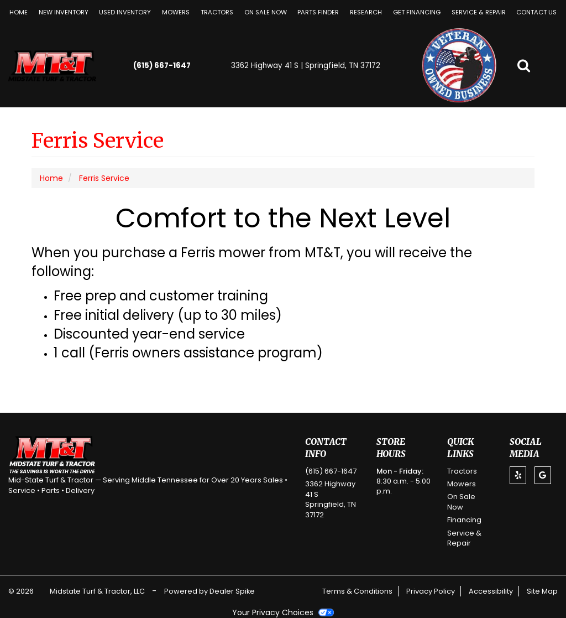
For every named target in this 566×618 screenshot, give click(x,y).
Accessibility (491, 591)
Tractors (217, 12)
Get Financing (417, 12)
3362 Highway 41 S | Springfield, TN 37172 (305, 65)
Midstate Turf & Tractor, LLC (98, 591)
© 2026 (23, 591)
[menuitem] (175, 12)
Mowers (176, 12)
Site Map (542, 591)
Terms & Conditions (357, 591)
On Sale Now (265, 12)
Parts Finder (318, 12)
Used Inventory (125, 12)
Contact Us (536, 12)
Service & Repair (479, 12)
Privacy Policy (430, 591)
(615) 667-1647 (162, 65)
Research (366, 12)
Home (18, 12)
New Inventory (63, 12)
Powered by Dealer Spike (209, 591)
